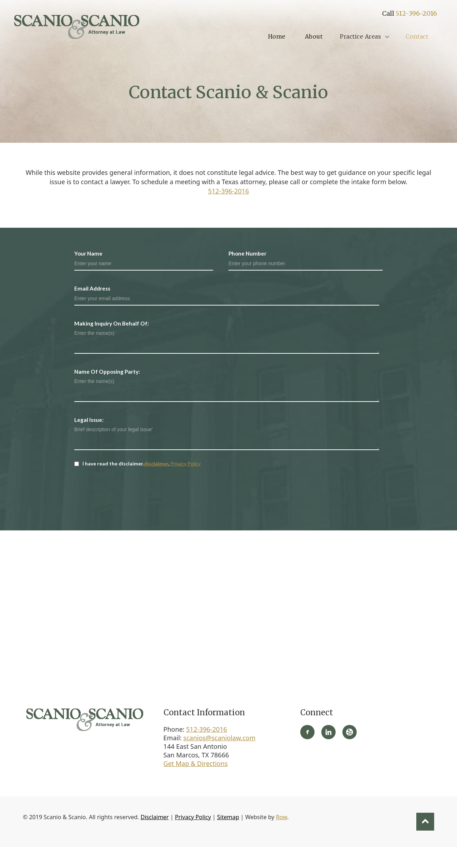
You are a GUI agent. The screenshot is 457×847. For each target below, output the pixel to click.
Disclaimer (155, 817)
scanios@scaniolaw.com (219, 737)
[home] (76, 27)
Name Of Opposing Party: (107, 371)
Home (277, 36)
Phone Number (247, 253)
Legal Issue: (89, 420)
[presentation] (128, 488)
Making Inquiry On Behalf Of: (111, 323)
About (314, 36)
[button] (364, 36)
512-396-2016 (416, 13)
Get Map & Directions (196, 763)
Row (281, 817)
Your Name (88, 253)
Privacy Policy (185, 463)
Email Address (92, 288)
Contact (417, 36)
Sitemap (228, 817)
